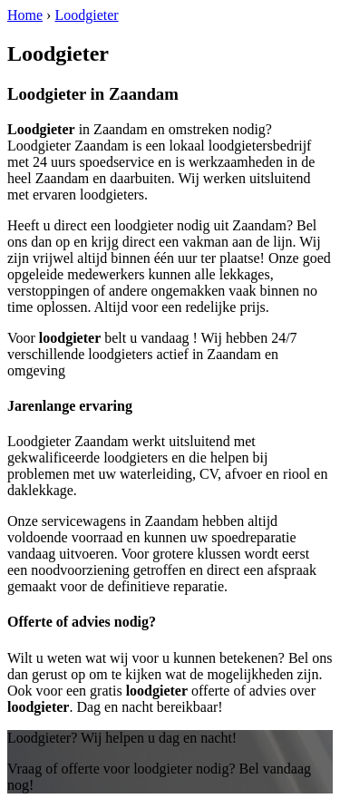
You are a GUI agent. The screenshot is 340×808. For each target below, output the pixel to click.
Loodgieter (86, 15)
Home (25, 15)
